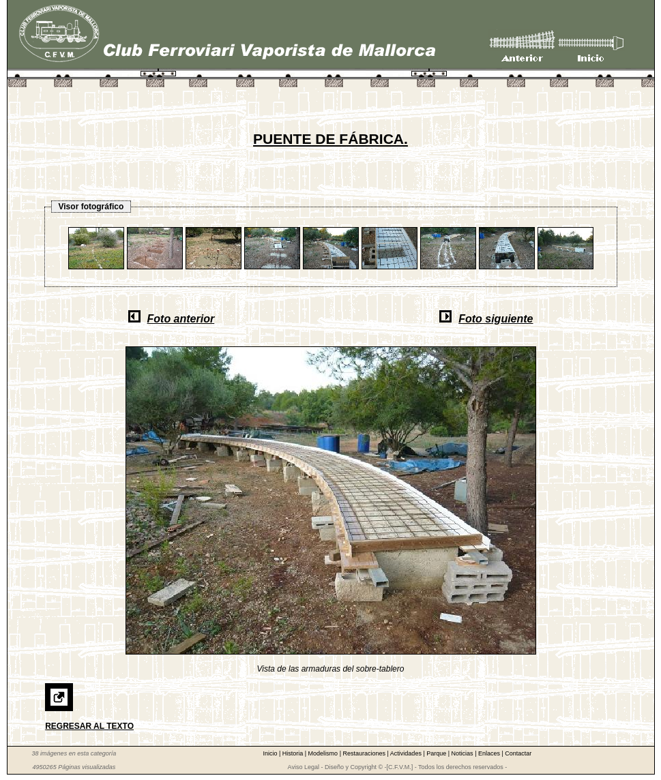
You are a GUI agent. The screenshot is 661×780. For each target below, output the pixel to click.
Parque (437, 753)
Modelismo (324, 753)
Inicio (271, 753)
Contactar (518, 753)
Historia (293, 753)
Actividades (407, 753)
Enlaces (490, 753)
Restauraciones (364, 753)
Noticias (463, 753)
